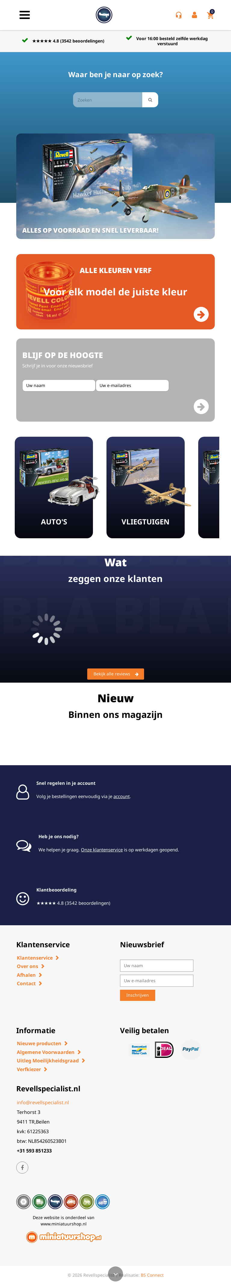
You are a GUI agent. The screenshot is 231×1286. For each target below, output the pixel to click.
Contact (26, 983)
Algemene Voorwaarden (46, 1052)
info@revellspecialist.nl (43, 1102)
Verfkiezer (29, 1069)
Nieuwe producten (39, 1043)
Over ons (27, 966)
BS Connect (152, 1275)
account (121, 796)
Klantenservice (35, 957)
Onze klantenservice (102, 850)
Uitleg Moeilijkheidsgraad (48, 1060)
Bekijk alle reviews (116, 674)
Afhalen (26, 975)
